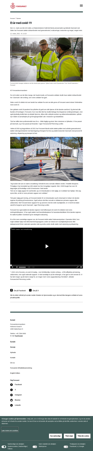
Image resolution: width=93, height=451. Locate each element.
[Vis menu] (81, 5)
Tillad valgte (69, 436)
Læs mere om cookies (10, 431)
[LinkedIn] (17, 406)
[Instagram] (17, 396)
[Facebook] (17, 385)
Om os (12, 363)
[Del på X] (34, 290)
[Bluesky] (16, 401)
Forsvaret (12, 18)
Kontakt (12, 342)
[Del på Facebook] (18, 290)
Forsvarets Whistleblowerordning (21, 368)
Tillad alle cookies (83, 436)
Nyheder (19, 18)
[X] (15, 390)
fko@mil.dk (19, 336)
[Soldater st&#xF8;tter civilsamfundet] (46, 248)
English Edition (15, 373)
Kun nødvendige (55, 436)
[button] (20, 443)
